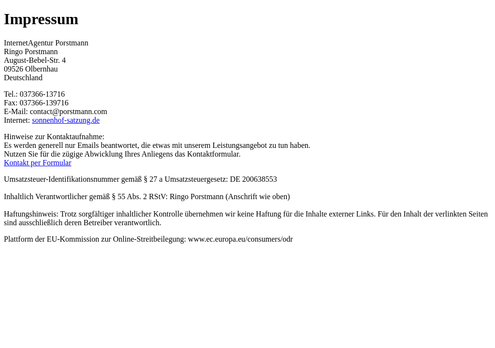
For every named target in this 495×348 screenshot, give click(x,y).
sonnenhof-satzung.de (66, 120)
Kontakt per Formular (38, 163)
